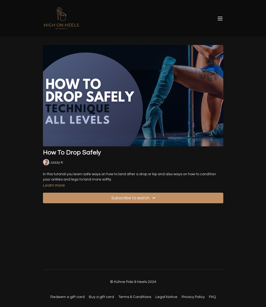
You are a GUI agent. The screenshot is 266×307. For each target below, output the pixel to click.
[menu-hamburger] (220, 18)
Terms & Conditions (134, 297)
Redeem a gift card (67, 297)
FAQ (212, 297)
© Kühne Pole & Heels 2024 (133, 282)
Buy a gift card (101, 297)
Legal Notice (166, 297)
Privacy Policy (193, 297)
